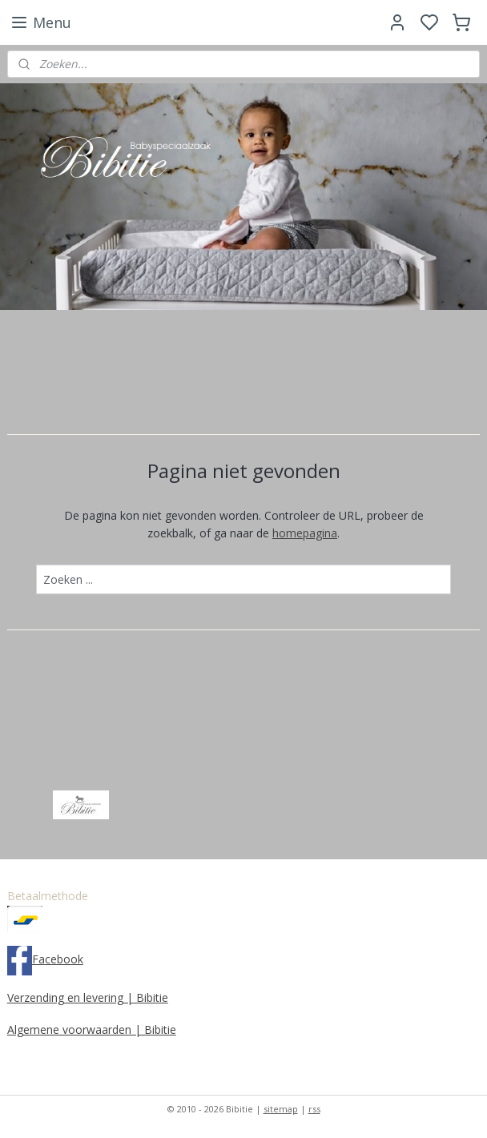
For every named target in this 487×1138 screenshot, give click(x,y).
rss (314, 1109)
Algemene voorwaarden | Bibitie (91, 1029)
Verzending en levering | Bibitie (87, 997)
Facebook (57, 959)
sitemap (281, 1109)
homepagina (304, 533)
